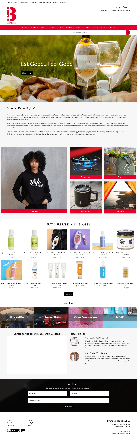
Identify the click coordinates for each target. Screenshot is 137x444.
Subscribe (68, 406)
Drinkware (52, 27)
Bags (43, 27)
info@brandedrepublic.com (121, 10)
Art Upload (24, 2)
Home (10, 2)
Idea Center (63, 2)
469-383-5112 (106, 10)
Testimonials (33, 2)
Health (79, 27)
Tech (95, 27)
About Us (16, 2)
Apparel (25, 27)
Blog (40, 2)
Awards (34, 27)
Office (88, 27)
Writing (104, 27)
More (112, 27)
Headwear (69, 27)
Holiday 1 (55, 2)
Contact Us (47, 2)
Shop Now (26, 73)
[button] (10, 68)
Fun (61, 27)
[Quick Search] (98, 32)
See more (69, 294)
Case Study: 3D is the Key (96, 353)
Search (30, 420)
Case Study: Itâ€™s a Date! (96, 338)
